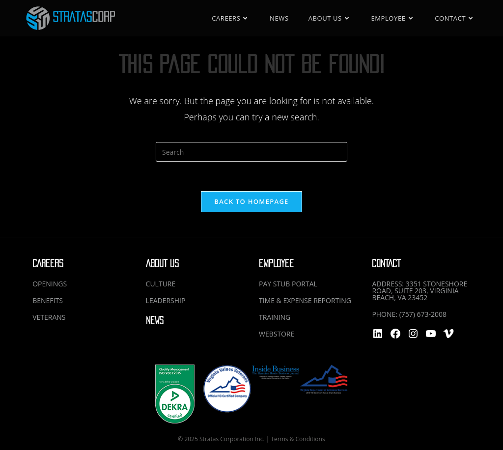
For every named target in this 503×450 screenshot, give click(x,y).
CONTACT (386, 263)
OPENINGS (49, 283)
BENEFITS (47, 300)
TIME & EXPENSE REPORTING (305, 300)
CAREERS (47, 263)
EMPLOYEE (276, 263)
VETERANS (48, 317)
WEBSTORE (276, 333)
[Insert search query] (251, 152)
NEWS (155, 320)
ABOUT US (162, 263)
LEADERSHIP (166, 300)
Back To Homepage (251, 201)
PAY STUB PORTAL (288, 283)
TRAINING (274, 317)
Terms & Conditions (298, 439)
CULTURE (161, 283)
